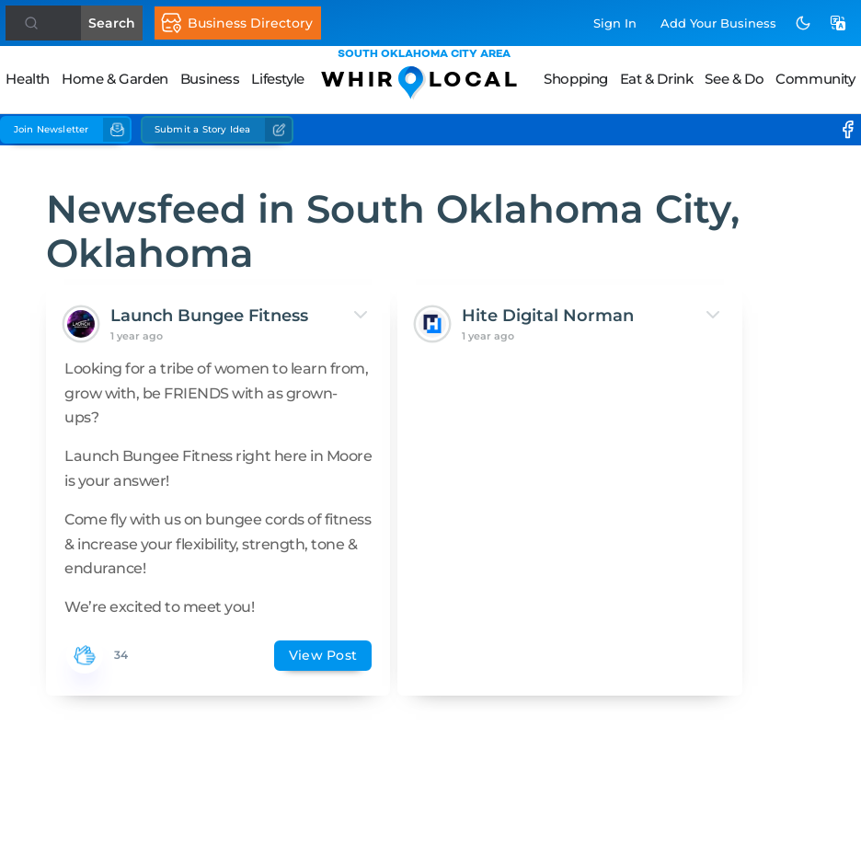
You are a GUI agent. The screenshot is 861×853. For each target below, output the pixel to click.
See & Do (734, 78)
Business (210, 78)
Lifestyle (277, 78)
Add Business (718, 23)
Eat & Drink (657, 78)
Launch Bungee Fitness (177, 328)
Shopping (576, 78)
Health (28, 78)
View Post (216, 752)
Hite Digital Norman (404, 328)
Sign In (615, 23)
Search (86, 23)
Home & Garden (115, 78)
